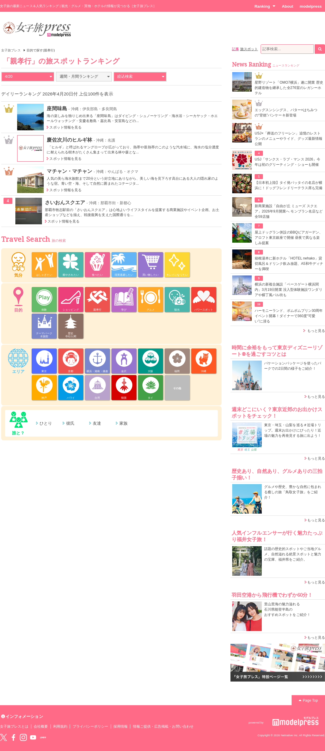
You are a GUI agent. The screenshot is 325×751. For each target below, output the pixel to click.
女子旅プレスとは (14, 726)
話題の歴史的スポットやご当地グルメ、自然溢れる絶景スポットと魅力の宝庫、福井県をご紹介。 (292, 554)
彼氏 (70, 423)
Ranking (264, 6)
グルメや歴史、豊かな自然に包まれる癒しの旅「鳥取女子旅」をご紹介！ (292, 492)
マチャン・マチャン (69, 171)
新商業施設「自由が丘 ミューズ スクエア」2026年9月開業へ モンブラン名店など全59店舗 (289, 211)
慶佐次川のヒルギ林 (69, 139)
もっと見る (316, 331)
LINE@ (43, 737)
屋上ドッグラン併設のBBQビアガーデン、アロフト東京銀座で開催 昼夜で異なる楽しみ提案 (289, 237)
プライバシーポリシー (90, 726)
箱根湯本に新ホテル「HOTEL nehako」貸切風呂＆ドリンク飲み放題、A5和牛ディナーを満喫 (289, 263)
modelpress (311, 6)
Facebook (13, 737)
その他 (177, 388)
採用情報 (120, 726)
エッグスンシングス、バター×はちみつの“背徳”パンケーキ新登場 (286, 112)
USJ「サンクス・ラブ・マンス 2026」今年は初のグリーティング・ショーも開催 (287, 162)
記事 (235, 49)
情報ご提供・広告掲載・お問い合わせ (163, 726)
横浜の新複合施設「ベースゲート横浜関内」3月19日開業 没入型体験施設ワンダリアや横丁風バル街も (288, 289)
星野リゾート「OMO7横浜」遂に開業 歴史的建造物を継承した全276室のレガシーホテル (289, 87)
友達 (97, 423)
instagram (23, 737)
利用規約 (60, 726)
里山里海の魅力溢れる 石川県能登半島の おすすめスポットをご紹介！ (287, 609)
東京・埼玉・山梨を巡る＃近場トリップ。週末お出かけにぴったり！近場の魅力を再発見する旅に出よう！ (292, 430)
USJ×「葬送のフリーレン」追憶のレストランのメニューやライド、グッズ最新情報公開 (288, 138)
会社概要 (41, 726)
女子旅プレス (11, 50)
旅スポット (249, 49)
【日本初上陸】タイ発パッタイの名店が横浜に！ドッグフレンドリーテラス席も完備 (288, 185)
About (287, 6)
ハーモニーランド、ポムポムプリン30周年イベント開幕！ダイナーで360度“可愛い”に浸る (289, 316)
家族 (123, 423)
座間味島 (57, 108)
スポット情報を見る (65, 127)
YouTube (33, 737)
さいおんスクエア (65, 202)
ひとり (46, 423)
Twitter (3, 737)
